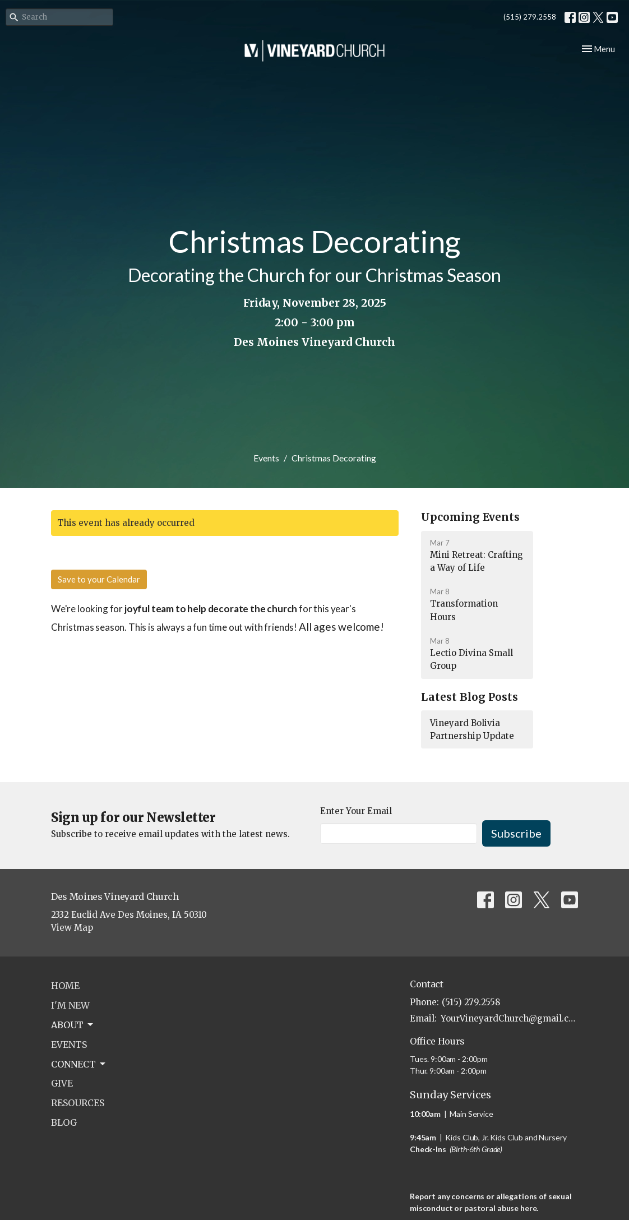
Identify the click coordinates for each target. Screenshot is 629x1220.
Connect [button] (79, 1064)
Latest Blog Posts (469, 697)
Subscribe (516, 833)
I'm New (70, 1005)
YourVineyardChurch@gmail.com (509, 1018)
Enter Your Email (356, 811)
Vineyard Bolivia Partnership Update (472, 729)
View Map (72, 927)
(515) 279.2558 (529, 16)
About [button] (73, 1024)
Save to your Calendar (99, 579)
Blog (64, 1122)
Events (266, 457)
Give (62, 1083)
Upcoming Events (470, 517)
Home (65, 985)
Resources (77, 1102)
